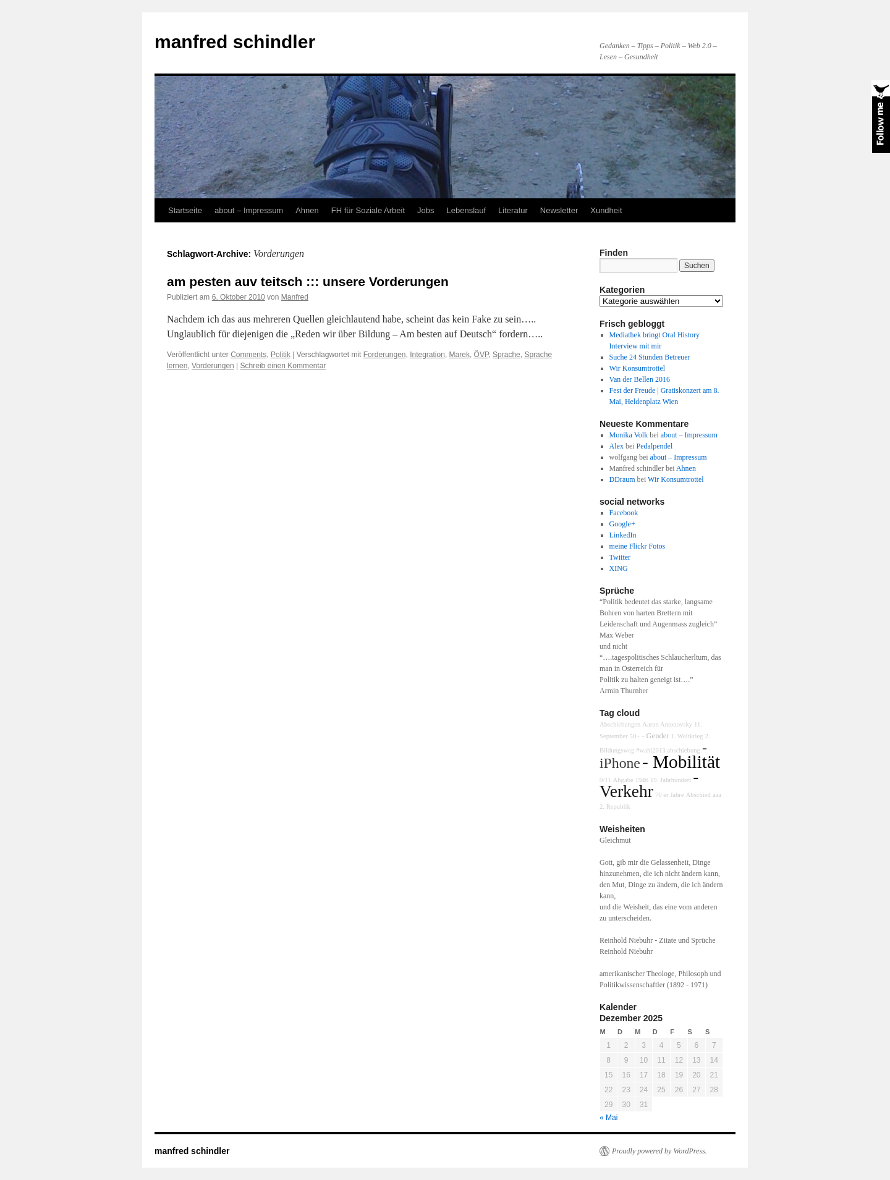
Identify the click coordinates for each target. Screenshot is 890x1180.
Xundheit (606, 210)
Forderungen (384, 354)
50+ (635, 736)
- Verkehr (649, 784)
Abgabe (623, 780)
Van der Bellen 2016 (639, 379)
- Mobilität (681, 762)
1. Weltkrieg (687, 736)
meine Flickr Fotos (637, 546)
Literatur (513, 210)
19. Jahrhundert (670, 780)
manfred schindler (235, 42)
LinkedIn (623, 535)
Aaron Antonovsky (667, 724)
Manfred (294, 297)
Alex (616, 446)
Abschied (698, 794)
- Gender (655, 735)
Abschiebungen (620, 724)
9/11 (605, 780)
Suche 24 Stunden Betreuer (649, 357)
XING (618, 568)
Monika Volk (628, 435)
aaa (717, 794)
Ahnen (307, 210)
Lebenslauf (466, 210)
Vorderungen (213, 365)
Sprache (506, 354)
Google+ (622, 524)
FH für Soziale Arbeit (368, 210)
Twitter (619, 557)
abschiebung (684, 750)
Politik (280, 354)
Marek (459, 354)
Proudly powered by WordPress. (659, 1151)
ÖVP (481, 354)
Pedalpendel (655, 446)
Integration (427, 354)
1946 (641, 780)
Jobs (425, 210)
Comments (248, 354)
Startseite (185, 210)
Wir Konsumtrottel (637, 368)
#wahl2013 (650, 750)
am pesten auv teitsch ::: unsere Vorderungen (308, 281)
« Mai (608, 1117)
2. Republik (615, 806)
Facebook (623, 512)
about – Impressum (248, 210)
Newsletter (559, 210)
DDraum (622, 479)
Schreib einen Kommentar (283, 365)
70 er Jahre (669, 794)
